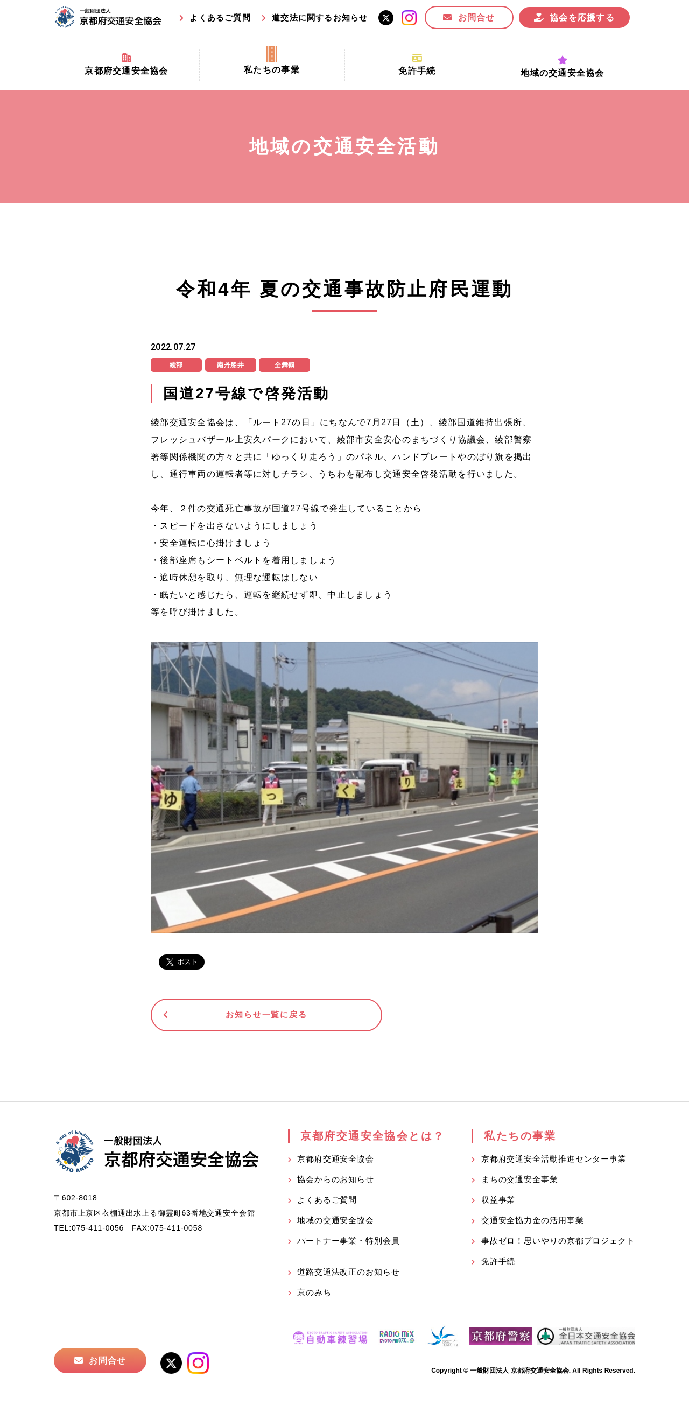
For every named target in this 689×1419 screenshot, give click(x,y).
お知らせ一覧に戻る (234, 1016)
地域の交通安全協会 (335, 1222)
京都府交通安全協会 (335, 1161)
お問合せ (476, 17)
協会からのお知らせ (335, 1181)
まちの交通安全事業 (519, 1181)
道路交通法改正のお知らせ (348, 1274)
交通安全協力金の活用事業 (532, 1222)
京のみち (314, 1294)
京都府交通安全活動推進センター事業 (554, 1161)
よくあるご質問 (219, 17)
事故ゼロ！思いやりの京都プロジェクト (558, 1243)
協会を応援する (582, 17)
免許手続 (498, 1263)
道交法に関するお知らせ (320, 17)
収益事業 (498, 1202)
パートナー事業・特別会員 (348, 1243)
